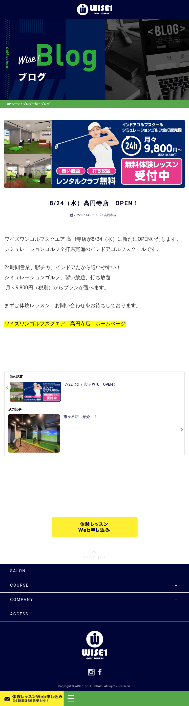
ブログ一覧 (30, 104)
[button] (126, 698)
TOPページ (12, 104)
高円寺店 (110, 215)
